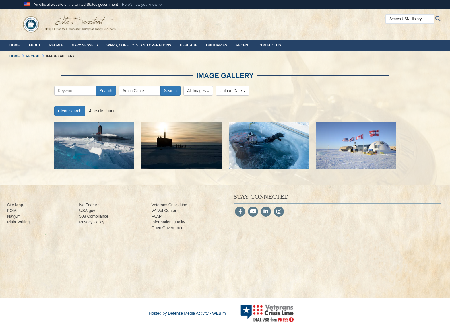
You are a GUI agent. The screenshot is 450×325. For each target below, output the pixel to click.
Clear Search (70, 111)
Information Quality (168, 222)
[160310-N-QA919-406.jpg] (269, 145)
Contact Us (270, 45)
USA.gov (87, 210)
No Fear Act (89, 205)
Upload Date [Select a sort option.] (232, 90)
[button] (142, 4)
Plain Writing (18, 222)
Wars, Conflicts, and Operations (138, 45)
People (56, 45)
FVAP (157, 216)
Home (14, 45)
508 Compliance (93, 216)
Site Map (15, 205)
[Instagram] (279, 212)
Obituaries (216, 45)
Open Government (168, 227)
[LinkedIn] (266, 212)
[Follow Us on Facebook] (240, 212)
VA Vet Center (164, 210)
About (34, 45)
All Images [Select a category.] (198, 90)
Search (106, 90)
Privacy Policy (91, 222)
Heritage (188, 45)
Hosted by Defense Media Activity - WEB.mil (188, 313)
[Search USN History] (409, 19)
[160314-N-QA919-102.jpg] (181, 145)
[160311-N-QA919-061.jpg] (356, 145)
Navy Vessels (85, 45)
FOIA (12, 210)
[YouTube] (253, 212)
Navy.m (13, 216)
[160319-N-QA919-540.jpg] (94, 145)
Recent (243, 45)
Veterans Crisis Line (169, 205)
